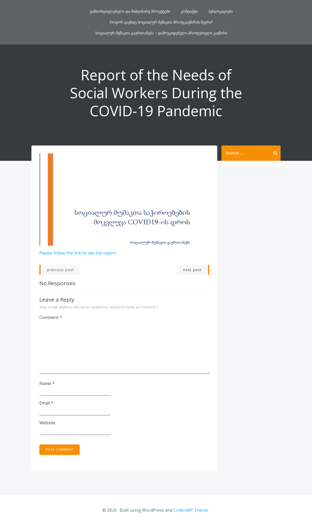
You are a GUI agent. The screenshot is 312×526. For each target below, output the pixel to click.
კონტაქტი (189, 11)
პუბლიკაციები (220, 11)
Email (46, 403)
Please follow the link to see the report (77, 253)
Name (47, 383)
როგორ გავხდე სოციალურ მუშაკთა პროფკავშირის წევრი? (161, 22)
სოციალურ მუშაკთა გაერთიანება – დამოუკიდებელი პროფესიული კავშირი (161, 33)
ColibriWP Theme (190, 510)
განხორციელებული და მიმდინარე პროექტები (130, 11)
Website (47, 423)
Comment (50, 317)
